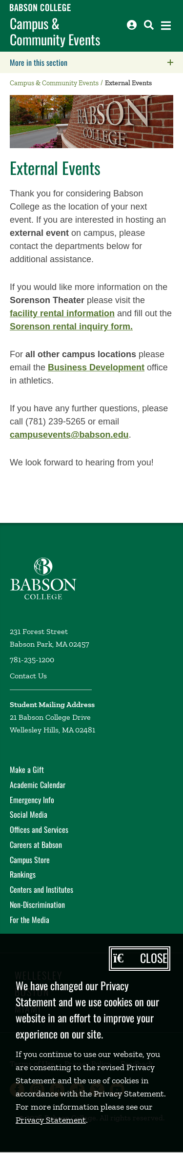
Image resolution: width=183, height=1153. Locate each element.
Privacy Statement (51, 1120)
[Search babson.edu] (149, 25)
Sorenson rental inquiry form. (71, 326)
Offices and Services (39, 829)
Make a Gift (27, 769)
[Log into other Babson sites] (131, 25)
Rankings (23, 874)
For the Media (29, 919)
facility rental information (62, 313)
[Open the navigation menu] (166, 26)
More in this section (96, 62)
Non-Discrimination (37, 904)
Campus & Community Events (55, 31)
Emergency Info (32, 800)
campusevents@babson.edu (69, 435)
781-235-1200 (32, 659)
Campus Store (30, 859)
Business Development (96, 367)
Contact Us (28, 675)
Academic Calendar (37, 784)
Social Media (28, 814)
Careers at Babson (36, 844)
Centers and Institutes (41, 889)
